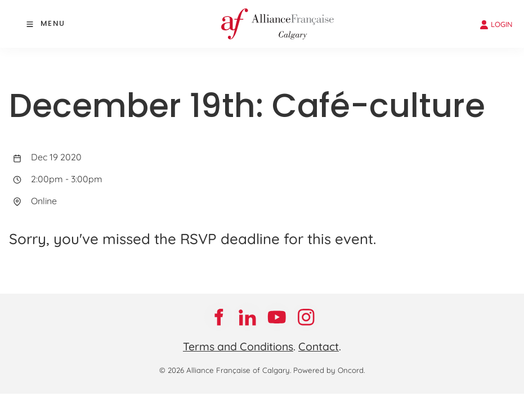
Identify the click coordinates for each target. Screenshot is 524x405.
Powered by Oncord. (329, 370)
